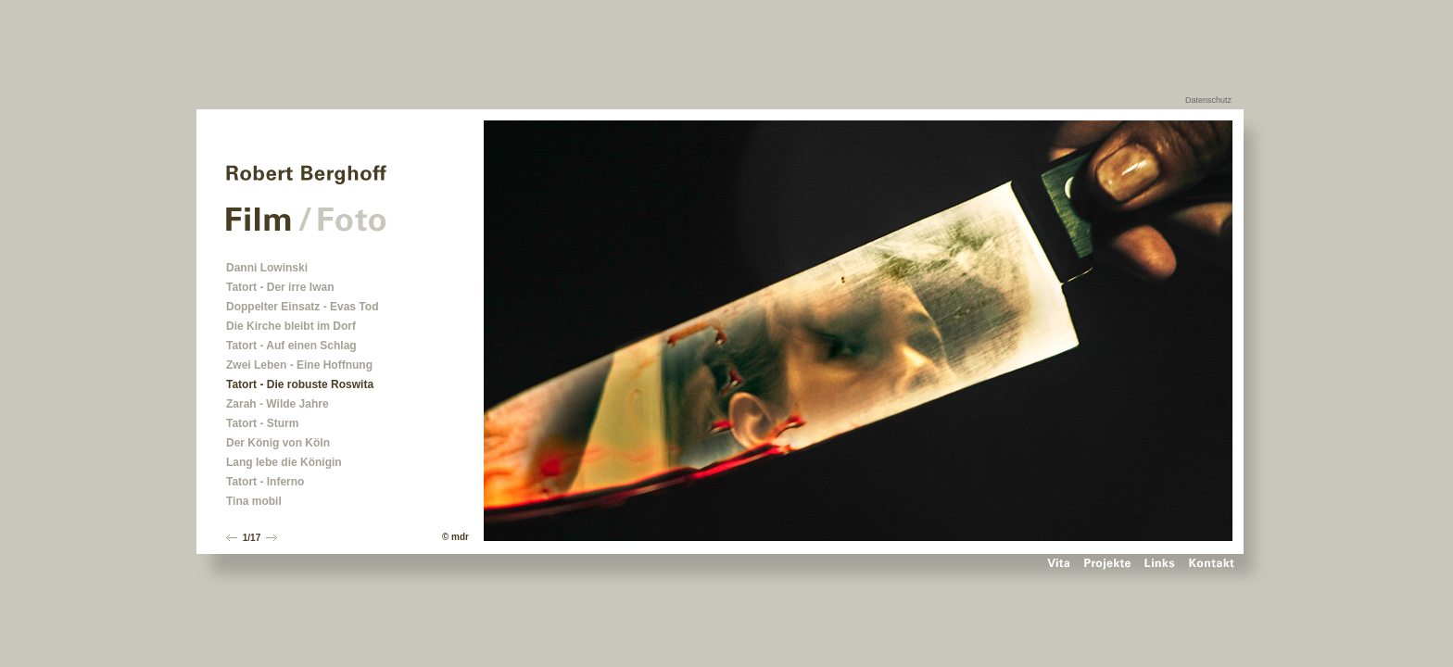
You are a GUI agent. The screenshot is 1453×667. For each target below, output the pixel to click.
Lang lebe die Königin (284, 462)
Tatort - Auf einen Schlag (291, 345)
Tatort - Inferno (265, 481)
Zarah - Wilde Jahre (277, 403)
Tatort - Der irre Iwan (280, 287)
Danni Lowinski (267, 267)
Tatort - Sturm (262, 423)
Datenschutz (1208, 100)
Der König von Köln (278, 442)
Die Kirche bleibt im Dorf (291, 326)
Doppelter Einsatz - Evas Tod (302, 306)
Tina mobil (254, 501)
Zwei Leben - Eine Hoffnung (299, 365)
